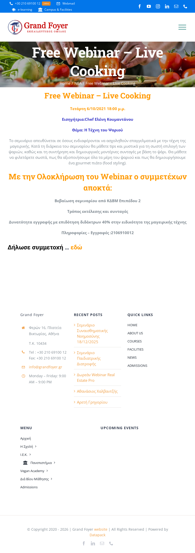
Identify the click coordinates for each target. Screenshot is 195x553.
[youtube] (149, 6)
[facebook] (140, 6)
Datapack (97, 534)
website (100, 529)
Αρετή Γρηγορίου (92, 402)
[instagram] (158, 6)
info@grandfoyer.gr (45, 367)
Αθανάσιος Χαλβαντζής (97, 391)
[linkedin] (167, 6)
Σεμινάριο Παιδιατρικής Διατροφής (89, 358)
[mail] (176, 6)
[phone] (185, 6)
